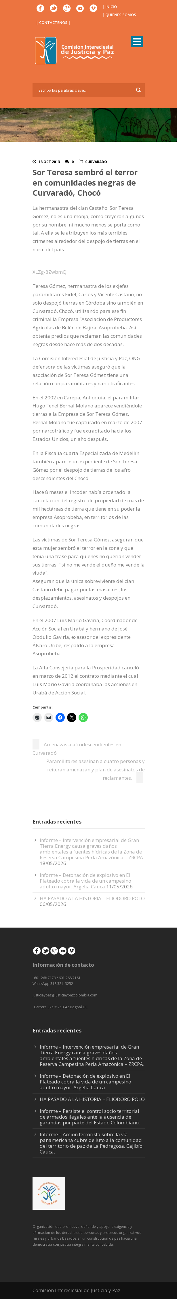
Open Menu (137, 41)
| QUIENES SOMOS (119, 14)
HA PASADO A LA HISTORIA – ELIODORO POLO (92, 898)
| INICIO (109, 6)
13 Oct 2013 (49, 161)
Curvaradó (96, 161)
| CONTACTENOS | (53, 22)
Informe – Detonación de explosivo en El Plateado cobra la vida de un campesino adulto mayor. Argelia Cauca (85, 881)
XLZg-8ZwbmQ (49, 272)
